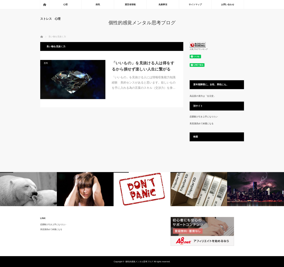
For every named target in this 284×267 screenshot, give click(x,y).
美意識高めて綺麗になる (202, 123)
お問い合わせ (227, 4)
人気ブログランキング (199, 49)
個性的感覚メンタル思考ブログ (142, 22)
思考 (46, 63)
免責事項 (162, 4)
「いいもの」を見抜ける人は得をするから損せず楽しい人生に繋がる (143, 66)
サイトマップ (195, 4)
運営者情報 (130, 4)
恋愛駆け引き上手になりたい (204, 116)
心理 (65, 4)
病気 (98, 4)
